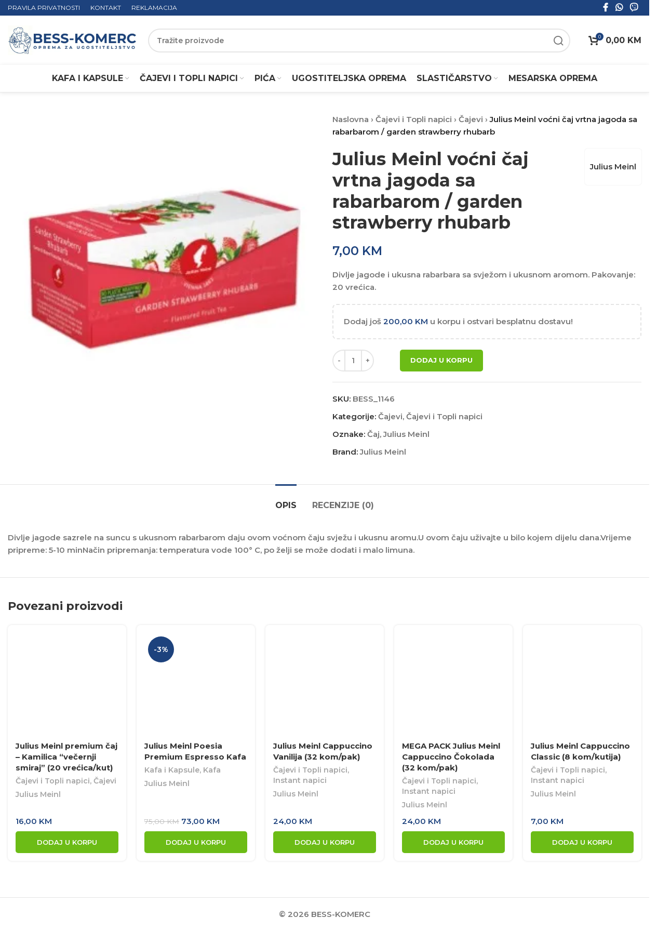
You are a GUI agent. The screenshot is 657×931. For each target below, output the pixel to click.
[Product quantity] (353, 360)
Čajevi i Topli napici (414, 119)
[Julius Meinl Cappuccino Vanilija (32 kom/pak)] (324, 684)
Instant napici (300, 780)
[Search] (359, 40)
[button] (67, 842)
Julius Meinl (613, 166)
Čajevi (471, 119)
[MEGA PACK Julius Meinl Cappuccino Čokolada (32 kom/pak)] (453, 684)
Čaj (373, 434)
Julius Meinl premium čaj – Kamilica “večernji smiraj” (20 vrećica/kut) (66, 757)
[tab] (286, 500)
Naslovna (350, 119)
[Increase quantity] (367, 360)
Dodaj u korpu (441, 360)
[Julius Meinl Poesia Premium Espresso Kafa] (195, 684)
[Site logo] (73, 40)
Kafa (212, 770)
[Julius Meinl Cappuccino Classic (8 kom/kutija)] (582, 684)
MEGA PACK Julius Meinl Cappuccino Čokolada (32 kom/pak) (451, 757)
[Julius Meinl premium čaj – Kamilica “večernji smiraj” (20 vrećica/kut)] (67, 684)
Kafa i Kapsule (171, 770)
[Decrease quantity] (338, 360)
